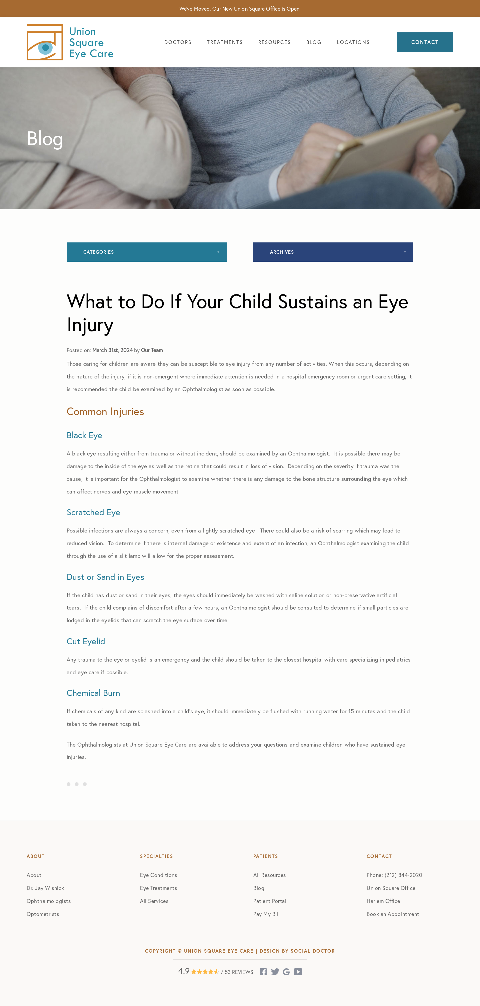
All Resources (269, 874)
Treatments (225, 42)
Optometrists (43, 913)
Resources (274, 42)
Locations (353, 42)
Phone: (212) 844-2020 (394, 874)
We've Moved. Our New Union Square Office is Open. (240, 8)
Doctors (178, 42)
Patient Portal (269, 900)
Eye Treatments (158, 887)
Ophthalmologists (49, 900)
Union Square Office (391, 887)
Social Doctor (313, 951)
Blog (314, 42)
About (34, 874)
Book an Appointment (393, 913)
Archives (282, 252)
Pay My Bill (266, 913)
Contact (425, 42)
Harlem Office (383, 900)
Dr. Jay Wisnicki (46, 887)
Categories (98, 252)
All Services (154, 900)
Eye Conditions (158, 874)
